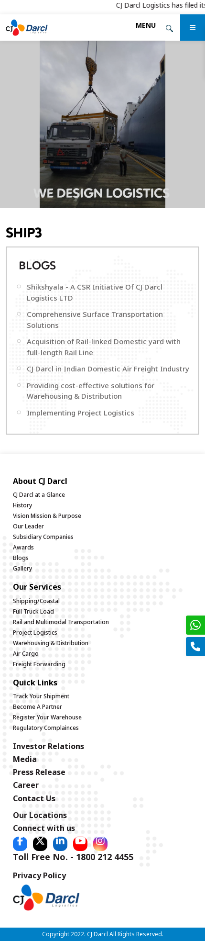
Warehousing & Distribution (50, 643)
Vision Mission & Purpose (47, 516)
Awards (23, 547)
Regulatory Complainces (46, 728)
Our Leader (28, 526)
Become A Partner (37, 707)
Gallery (22, 568)
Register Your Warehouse (47, 717)
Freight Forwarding (39, 664)
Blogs (21, 558)
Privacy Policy (39, 875)
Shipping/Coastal (36, 601)
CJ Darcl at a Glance (39, 495)
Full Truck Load (33, 611)
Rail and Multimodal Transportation (61, 622)
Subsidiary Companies (43, 537)
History (22, 505)
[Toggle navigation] (145, 25)
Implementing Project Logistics (80, 412)
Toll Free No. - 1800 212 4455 (73, 857)
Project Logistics (35, 632)
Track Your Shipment (41, 696)
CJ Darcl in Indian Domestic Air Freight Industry (108, 368)
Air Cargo (26, 654)
